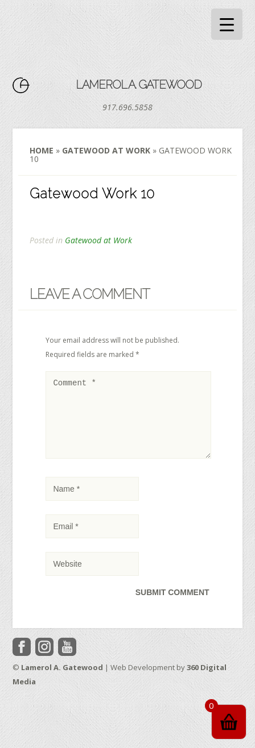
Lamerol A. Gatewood (138, 85)
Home (42, 150)
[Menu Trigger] (226, 24)
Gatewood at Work (106, 150)
